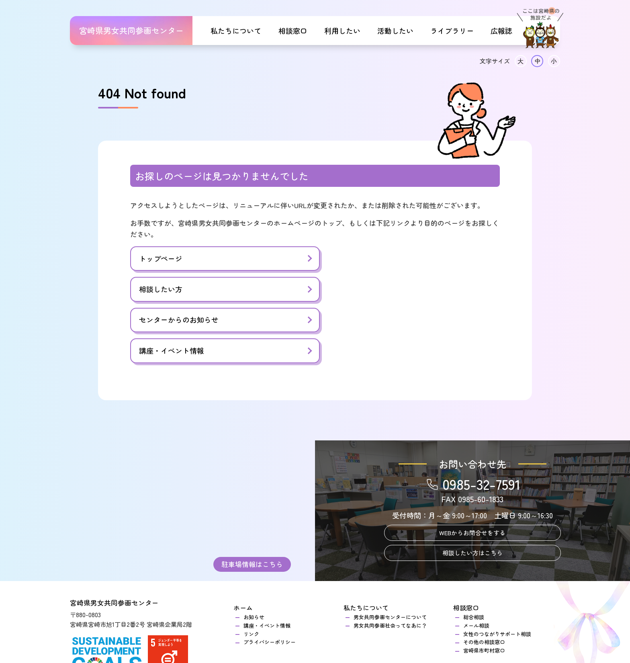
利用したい (342, 30)
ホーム (243, 547)
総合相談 (476, 556)
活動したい (395, 30)
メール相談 (476, 564)
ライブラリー (452, 30)
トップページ (160, 259)
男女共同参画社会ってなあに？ (390, 564)
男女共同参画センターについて (390, 556)
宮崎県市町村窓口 (484, 589)
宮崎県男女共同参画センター (131, 30)
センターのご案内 (264, 618)
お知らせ (253, 556)
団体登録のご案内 (374, 618)
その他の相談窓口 (484, 581)
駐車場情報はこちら (252, 502)
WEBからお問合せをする (472, 472)
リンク (251, 572)
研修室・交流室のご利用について (282, 626)
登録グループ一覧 (374, 626)
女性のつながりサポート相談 (497, 572)
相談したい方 (349, 259)
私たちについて (236, 30)
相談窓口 (292, 30)
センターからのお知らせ (179, 289)
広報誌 (501, 30)
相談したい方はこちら (472, 492)
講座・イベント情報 (360, 289)
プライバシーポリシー (269, 581)
